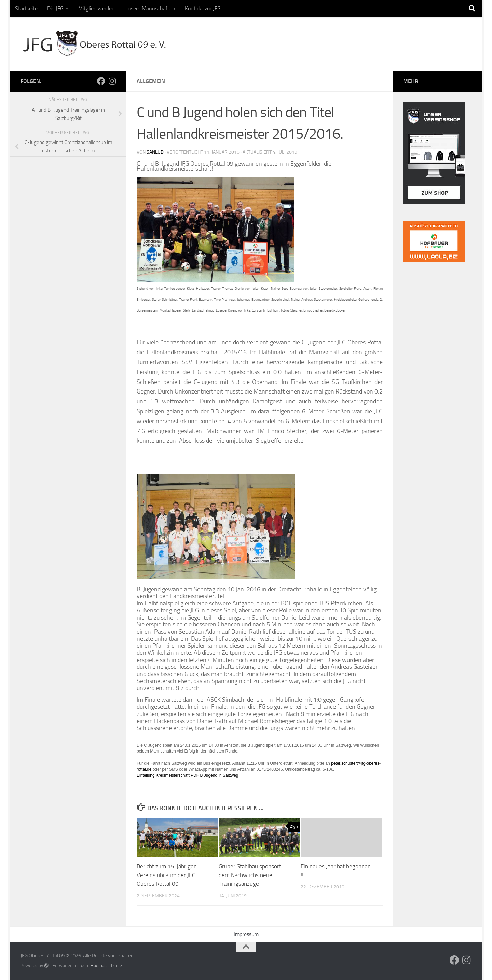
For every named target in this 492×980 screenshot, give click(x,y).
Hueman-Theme (106, 965)
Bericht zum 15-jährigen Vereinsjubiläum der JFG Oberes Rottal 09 (167, 875)
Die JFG (55, 8)
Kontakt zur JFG (203, 8)
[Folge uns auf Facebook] (101, 81)
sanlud (155, 152)
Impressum (246, 934)
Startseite (26, 8)
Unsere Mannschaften (149, 8)
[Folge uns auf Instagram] (112, 81)
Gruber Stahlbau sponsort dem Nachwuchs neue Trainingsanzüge (250, 875)
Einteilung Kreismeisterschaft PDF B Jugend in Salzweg (187, 775)
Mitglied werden (96, 8)
